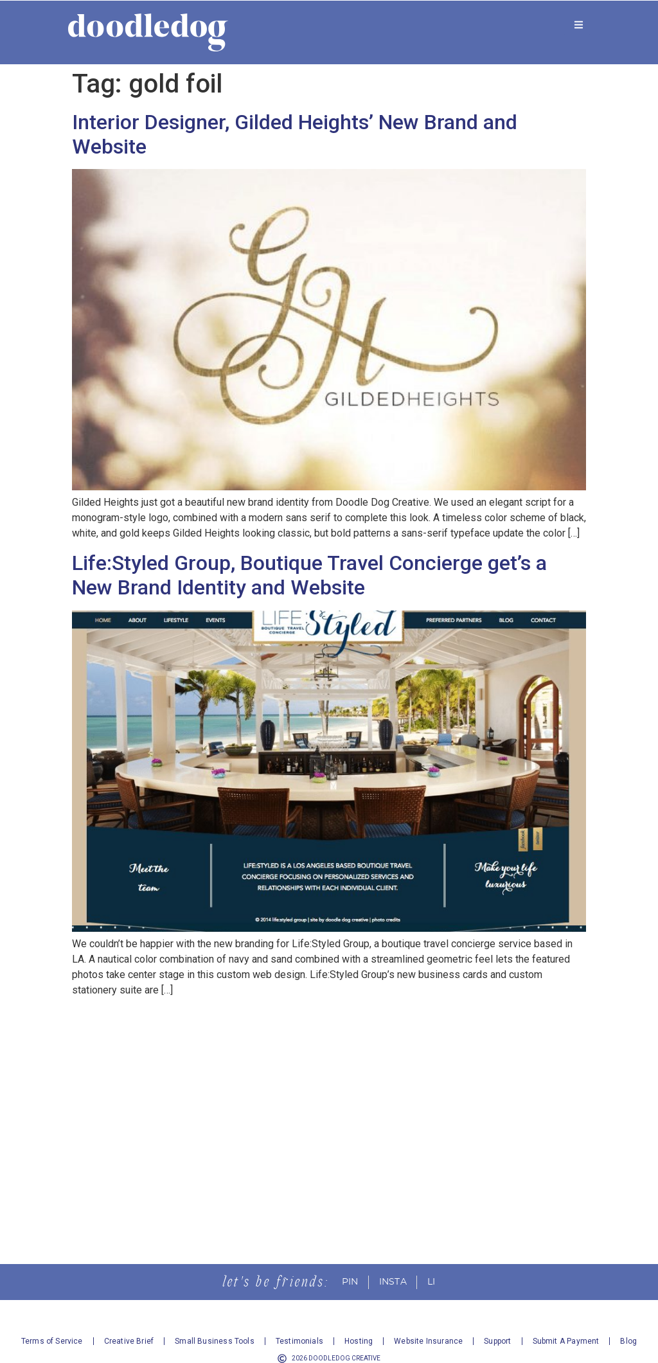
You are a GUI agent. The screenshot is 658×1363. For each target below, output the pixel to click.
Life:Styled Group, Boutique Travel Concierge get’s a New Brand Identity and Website (309, 575)
